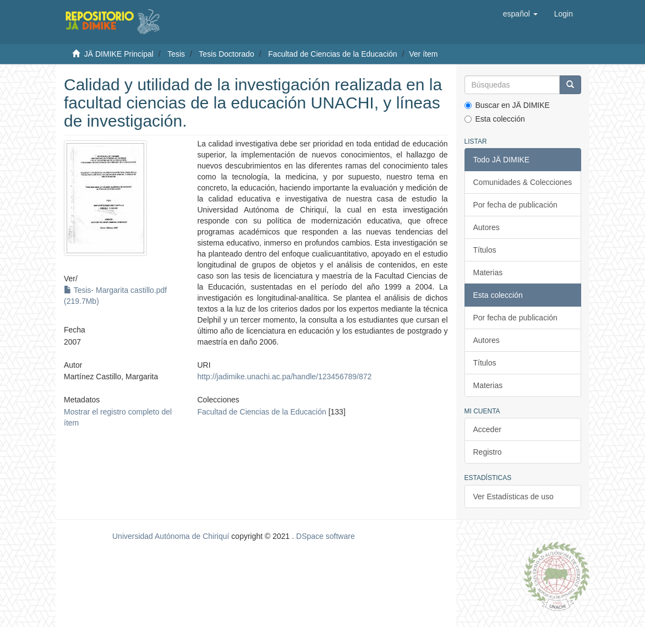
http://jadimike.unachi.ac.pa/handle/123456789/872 (285, 376)
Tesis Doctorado (226, 54)
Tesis (176, 54)
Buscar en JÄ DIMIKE (507, 105)
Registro (487, 452)
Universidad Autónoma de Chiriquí (170, 536)
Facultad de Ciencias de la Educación (332, 54)
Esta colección (494, 119)
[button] (520, 14)
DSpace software (325, 536)
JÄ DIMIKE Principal (119, 54)
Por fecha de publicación (515, 204)
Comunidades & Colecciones (522, 182)
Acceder (487, 429)
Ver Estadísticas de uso (513, 496)
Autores (486, 227)
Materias (488, 272)
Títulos (484, 250)
